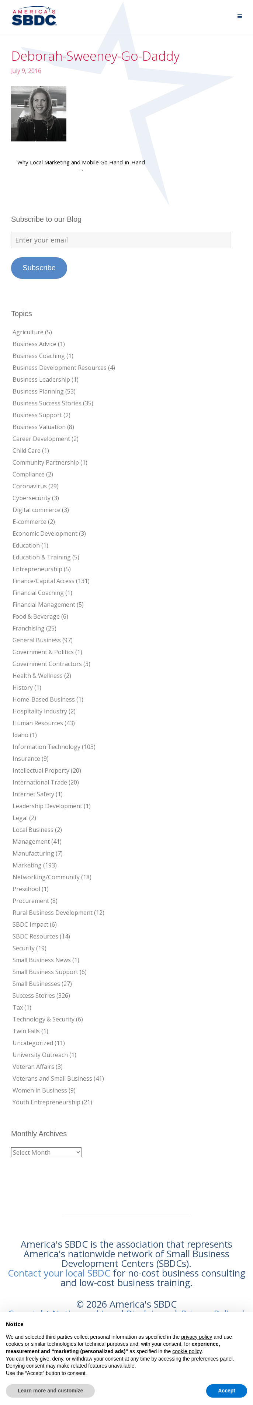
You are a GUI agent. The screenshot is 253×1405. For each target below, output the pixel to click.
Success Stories (34, 995)
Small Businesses (36, 984)
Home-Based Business (44, 699)
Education (26, 545)
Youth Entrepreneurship (46, 1102)
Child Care (27, 450)
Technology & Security (43, 1019)
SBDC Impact (30, 924)
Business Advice (34, 344)
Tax (18, 1007)
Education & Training (42, 557)
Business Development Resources (60, 368)
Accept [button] (226, 1391)
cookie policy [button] (186, 1351)
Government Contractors (47, 664)
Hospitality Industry (40, 711)
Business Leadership (41, 379)
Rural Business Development (53, 913)
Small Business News (42, 960)
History (23, 687)
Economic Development (45, 533)
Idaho (20, 735)
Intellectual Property (41, 770)
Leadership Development (47, 806)
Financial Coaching (38, 593)
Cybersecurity (32, 498)
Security (24, 948)
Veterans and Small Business (52, 1078)
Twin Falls (26, 1031)
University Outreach (40, 1055)
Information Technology (46, 747)
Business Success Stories (47, 403)
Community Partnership (46, 462)
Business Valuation (39, 427)
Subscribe (39, 268)
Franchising (29, 628)
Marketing (27, 865)
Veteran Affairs (33, 1067)
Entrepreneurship (37, 569)
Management (31, 841)
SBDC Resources (35, 936)
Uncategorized (33, 1043)
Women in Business (40, 1090)
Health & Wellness (38, 676)
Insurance (26, 759)
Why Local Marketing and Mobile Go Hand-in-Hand (81, 165)
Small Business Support (45, 972)
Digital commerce (36, 510)
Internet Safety (33, 794)
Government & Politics (43, 652)
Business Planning (38, 391)
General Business (37, 640)
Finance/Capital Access (43, 581)
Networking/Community (46, 877)
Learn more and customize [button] (50, 1391)
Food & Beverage (36, 616)
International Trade (40, 782)
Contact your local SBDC (59, 1273)
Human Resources (38, 723)
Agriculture (28, 332)
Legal (20, 818)
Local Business (33, 830)
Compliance (29, 474)
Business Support (37, 415)
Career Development (41, 439)
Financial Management (44, 605)
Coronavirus (30, 486)
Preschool (26, 889)
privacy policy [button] (196, 1337)
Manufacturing (33, 853)
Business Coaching (39, 356)
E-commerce (29, 522)
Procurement (31, 901)
